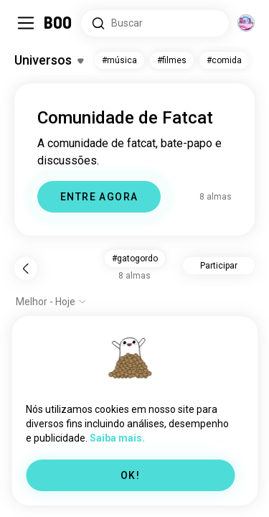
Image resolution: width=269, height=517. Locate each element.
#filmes (172, 60)
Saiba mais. (117, 438)
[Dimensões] (246, 23)
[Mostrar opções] (51, 301)
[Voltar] (25, 268)
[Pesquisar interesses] (155, 23)
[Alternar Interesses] (48, 60)
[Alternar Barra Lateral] (26, 23)
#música (119, 60)
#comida (224, 60)
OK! (130, 475)
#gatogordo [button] (135, 258)
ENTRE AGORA (99, 196)
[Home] (58, 22)
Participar (218, 266)
